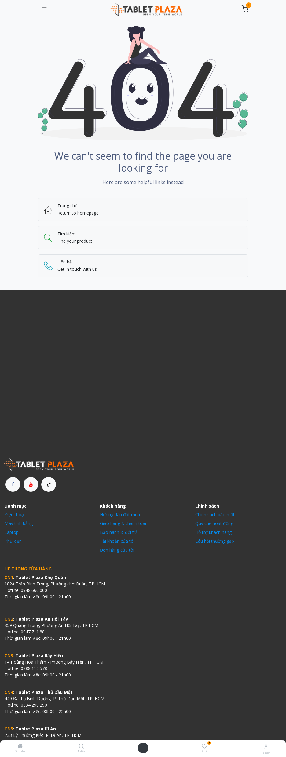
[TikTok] (48, 484)
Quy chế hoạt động (214, 523)
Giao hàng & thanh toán (124, 523)
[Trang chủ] (20, 746)
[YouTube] (31, 484)
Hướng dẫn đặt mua (120, 514)
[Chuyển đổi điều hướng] (44, 9)
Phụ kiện (13, 541)
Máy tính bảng (19, 523)
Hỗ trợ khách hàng (213, 532)
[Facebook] (13, 484)
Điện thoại (15, 514)
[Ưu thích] (204, 746)
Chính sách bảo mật (215, 514)
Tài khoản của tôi (117, 541)
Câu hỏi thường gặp (214, 541)
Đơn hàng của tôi (117, 550)
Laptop (12, 532)
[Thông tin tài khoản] (266, 747)
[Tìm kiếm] (81, 746)
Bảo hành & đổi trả (119, 532)
